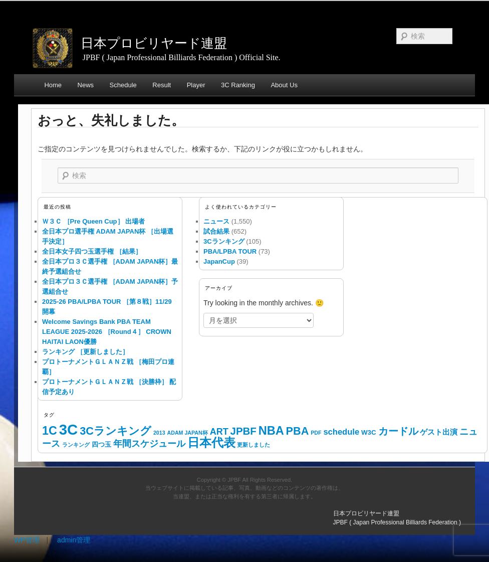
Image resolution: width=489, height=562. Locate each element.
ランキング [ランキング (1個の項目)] (76, 445)
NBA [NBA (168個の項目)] (271, 430)
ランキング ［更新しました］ (85, 351)
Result (161, 85)
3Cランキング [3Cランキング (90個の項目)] (115, 431)
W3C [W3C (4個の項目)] (368, 432)
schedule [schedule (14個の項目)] (341, 432)
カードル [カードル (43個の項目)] (398, 431)
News (86, 85)
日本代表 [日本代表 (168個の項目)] (211, 442)
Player (196, 85)
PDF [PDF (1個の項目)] (316, 433)
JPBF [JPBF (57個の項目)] (243, 431)
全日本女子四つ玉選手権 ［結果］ (92, 251)
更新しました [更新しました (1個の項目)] (253, 445)
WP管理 (27, 540)
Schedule (123, 85)
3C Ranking (238, 85)
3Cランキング (223, 241)
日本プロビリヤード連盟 (154, 43)
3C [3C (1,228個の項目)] (68, 429)
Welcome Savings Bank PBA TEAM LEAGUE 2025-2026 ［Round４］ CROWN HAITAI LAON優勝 (106, 331)
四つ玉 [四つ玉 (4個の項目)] (101, 444)
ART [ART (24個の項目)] (219, 432)
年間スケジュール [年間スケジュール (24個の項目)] (149, 444)
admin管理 (73, 540)
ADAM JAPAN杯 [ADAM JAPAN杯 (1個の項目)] (187, 433)
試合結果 (216, 231)
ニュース (216, 221)
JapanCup (219, 261)
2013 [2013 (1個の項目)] (159, 433)
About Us (284, 85)
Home (53, 85)
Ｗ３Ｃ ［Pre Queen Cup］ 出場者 (93, 221)
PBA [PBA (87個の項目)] (297, 431)
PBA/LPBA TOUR (230, 251)
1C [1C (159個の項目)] (49, 430)
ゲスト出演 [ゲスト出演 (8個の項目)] (438, 432)
